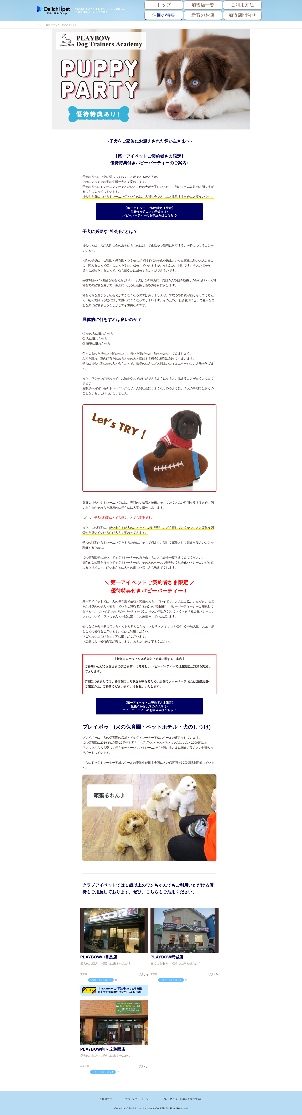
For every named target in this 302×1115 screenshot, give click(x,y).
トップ (164, 4)
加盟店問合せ (242, 15)
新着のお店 (203, 15)
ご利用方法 (242, 4)
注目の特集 (163, 15)
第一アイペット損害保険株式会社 (183, 1098)
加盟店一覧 (202, 4)
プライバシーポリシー (138, 1098)
